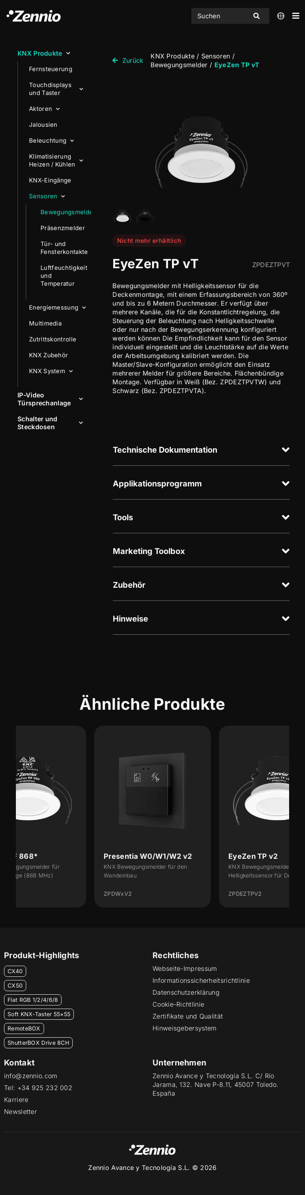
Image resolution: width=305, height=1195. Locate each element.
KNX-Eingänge (50, 180)
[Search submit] (256, 16)
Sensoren (47, 196)
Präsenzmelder (63, 228)
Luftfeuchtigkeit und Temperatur (64, 275)
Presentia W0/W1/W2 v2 (148, 856)
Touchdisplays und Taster (56, 89)
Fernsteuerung (50, 69)
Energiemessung (57, 308)
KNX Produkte (43, 53)
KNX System (51, 371)
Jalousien (43, 124)
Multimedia (45, 323)
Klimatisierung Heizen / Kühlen (56, 160)
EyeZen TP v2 (253, 856)
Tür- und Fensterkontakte (64, 248)
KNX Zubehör (48, 355)
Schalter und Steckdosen (50, 423)
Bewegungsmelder (66, 212)
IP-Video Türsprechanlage (50, 399)
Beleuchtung (51, 141)
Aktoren (44, 109)
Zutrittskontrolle (52, 339)
